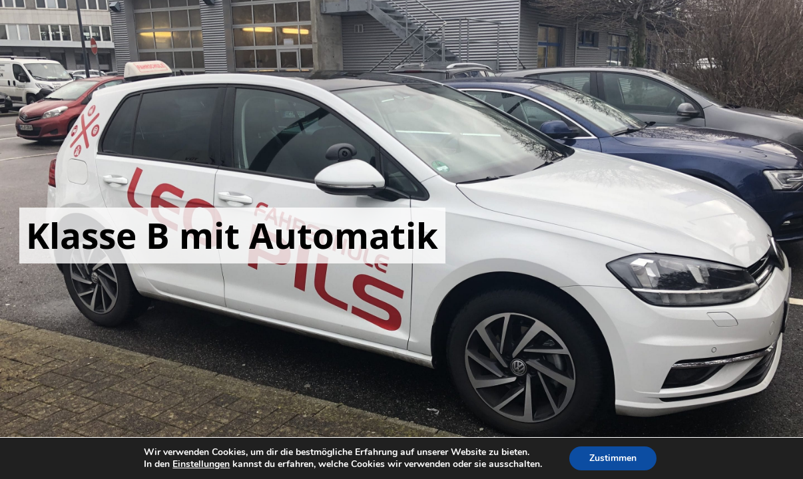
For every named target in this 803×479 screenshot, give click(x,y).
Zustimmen (613, 458)
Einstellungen (201, 464)
